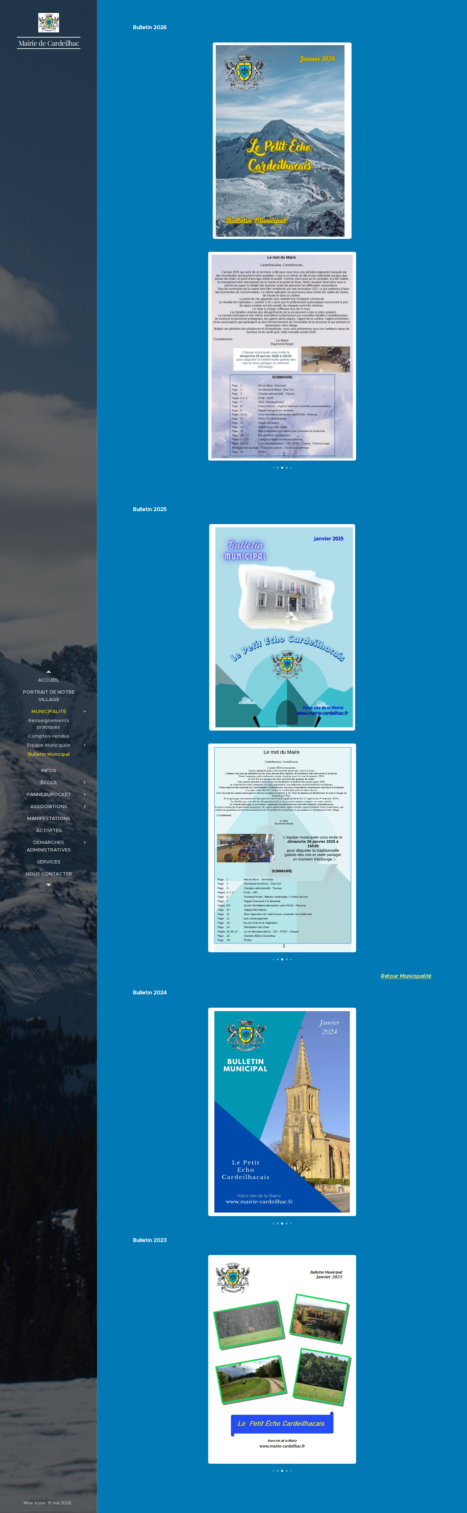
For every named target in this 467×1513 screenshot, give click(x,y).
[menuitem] (48, 680)
